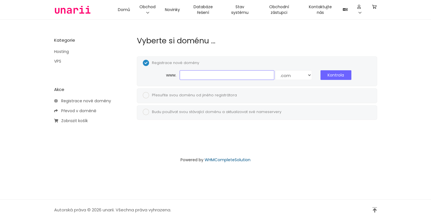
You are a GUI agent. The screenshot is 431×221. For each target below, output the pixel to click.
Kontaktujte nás (320, 9)
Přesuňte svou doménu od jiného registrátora (190, 95)
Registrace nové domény (82, 101)
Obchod (147, 9)
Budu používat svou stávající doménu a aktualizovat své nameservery (212, 112)
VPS (57, 61)
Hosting (61, 51)
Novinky (172, 9)
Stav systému (240, 9)
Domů (124, 9)
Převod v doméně (75, 111)
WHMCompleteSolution (227, 160)
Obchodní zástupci (279, 9)
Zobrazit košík (71, 121)
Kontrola (336, 75)
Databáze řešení (203, 9)
